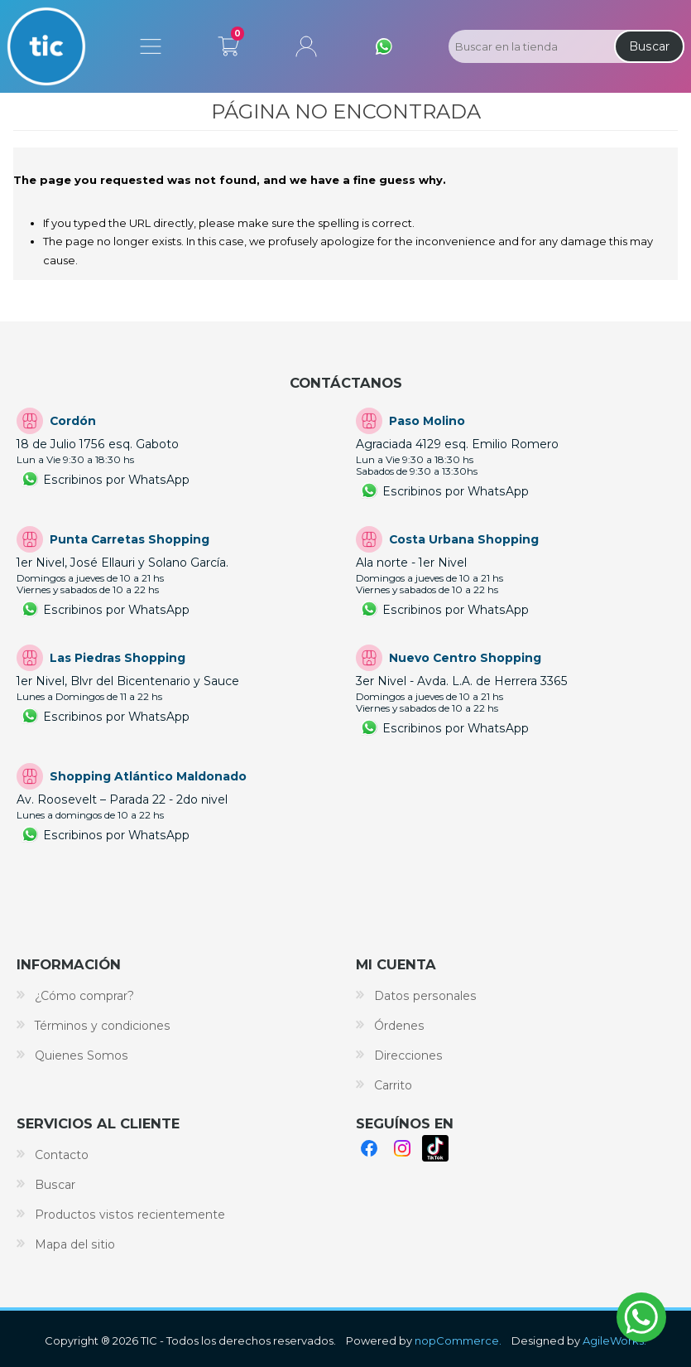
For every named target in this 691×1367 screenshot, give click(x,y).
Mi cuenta (306, 46)
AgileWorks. (614, 1340)
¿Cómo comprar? (84, 995)
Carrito (228, 43)
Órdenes (399, 1025)
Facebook (369, 1148)
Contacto (62, 1155)
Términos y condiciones (102, 1025)
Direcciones (408, 1055)
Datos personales (425, 995)
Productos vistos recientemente (130, 1214)
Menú (150, 46)
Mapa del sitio (75, 1244)
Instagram (402, 1148)
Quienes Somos (81, 1055)
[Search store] (530, 46)
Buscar (649, 46)
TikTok (435, 1148)
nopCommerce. (458, 1340)
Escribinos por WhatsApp (116, 479)
